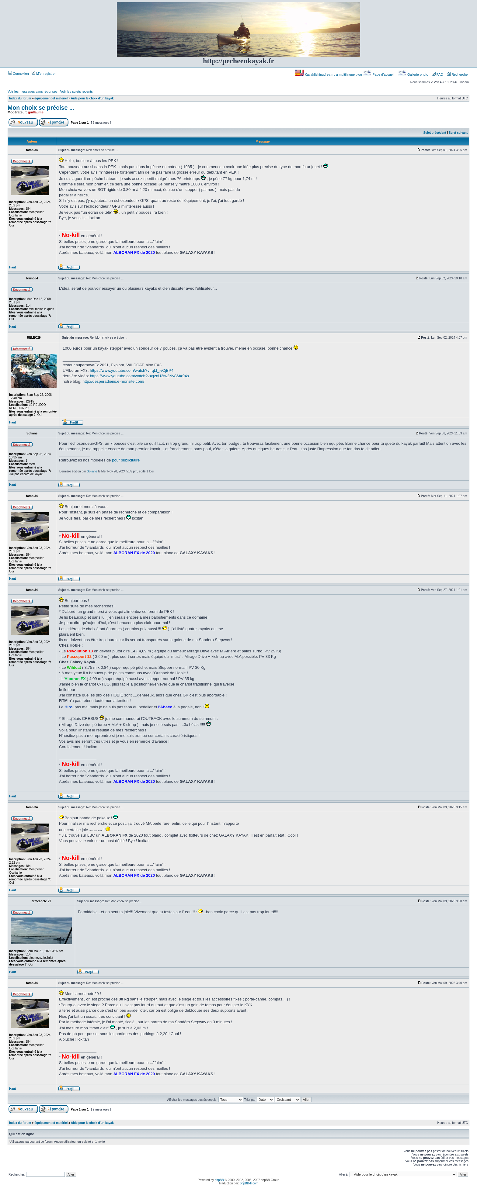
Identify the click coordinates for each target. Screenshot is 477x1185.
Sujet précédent (434, 132)
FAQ (437, 74)
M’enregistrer (44, 73)
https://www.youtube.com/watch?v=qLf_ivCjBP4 (131, 370)
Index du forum (20, 98)
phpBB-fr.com (249, 1183)
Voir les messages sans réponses (32, 91)
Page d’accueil (379, 74)
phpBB (219, 1180)
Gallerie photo (413, 74)
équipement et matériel (51, 98)
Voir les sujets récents (76, 91)
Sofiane (92, 471)
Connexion (18, 73)
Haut (12, 267)
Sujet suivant (458, 132)
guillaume (36, 112)
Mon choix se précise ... (41, 107)
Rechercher (458, 74)
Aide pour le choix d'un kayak (92, 98)
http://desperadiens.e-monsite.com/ (113, 381)
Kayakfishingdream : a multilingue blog (329, 74)
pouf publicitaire (126, 460)
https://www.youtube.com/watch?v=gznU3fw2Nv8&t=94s (139, 376)
